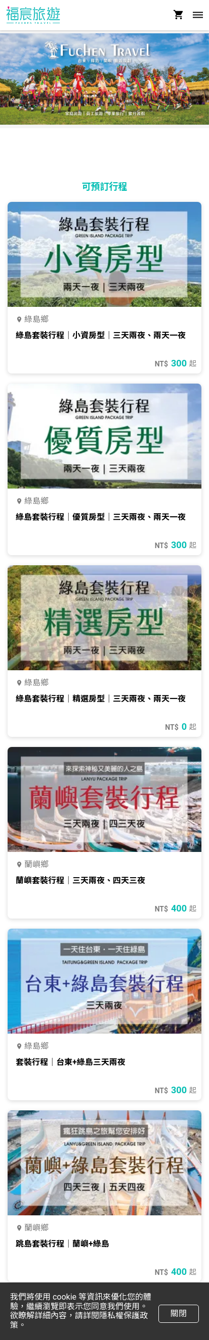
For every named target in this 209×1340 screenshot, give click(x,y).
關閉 (178, 1313)
